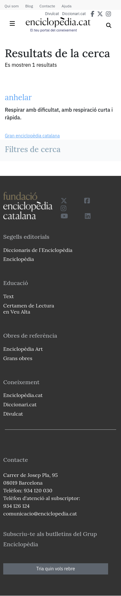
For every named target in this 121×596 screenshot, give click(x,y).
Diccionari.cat (74, 14)
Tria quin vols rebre (55, 569)
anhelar (18, 97)
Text (8, 296)
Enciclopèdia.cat (23, 395)
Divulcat (52, 14)
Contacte (47, 6)
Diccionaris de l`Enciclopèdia (37, 250)
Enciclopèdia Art (23, 349)
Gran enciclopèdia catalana (32, 136)
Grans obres (17, 358)
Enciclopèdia (18, 259)
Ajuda (67, 6)
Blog (29, 6)
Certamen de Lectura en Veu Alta (28, 308)
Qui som (12, 6)
